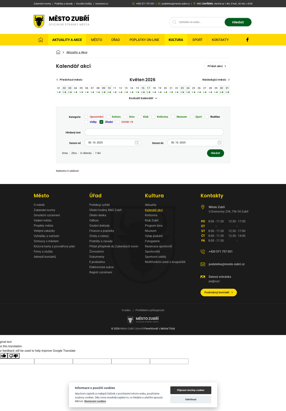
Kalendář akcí (154, 210)
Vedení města (43, 220)
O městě (39, 205)
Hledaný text (73, 132)
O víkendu (86, 153)
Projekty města (43, 225)
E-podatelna (97, 262)
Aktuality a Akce (67, 40)
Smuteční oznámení (47, 215)
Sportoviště (152, 251)
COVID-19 (127, 121)
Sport (197, 40)
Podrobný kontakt (218, 292)
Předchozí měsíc (69, 80)
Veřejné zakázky (44, 231)
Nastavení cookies (95, 401)
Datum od (75, 143)
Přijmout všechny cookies (190, 390)
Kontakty (220, 40)
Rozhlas (215, 116)
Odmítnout (190, 399)
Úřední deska (97, 215)
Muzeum (182, 116)
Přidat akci (217, 66)
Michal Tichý (168, 328)
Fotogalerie (152, 241)
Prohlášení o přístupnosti (149, 310)
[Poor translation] (13, 356)
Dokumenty (96, 256)
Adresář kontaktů (45, 256)
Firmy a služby (43, 251)
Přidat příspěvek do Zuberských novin (113, 246)
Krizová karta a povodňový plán (54, 246)
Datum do (157, 143)
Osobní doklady (99, 225)
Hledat (238, 22)
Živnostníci (96, 251)
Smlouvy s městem (46, 241)
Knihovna (162, 116)
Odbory (94, 220)
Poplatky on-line (144, 40)
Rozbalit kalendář (143, 98)
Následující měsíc (216, 80)
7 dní (98, 153)
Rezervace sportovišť (158, 246)
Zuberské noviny (44, 210)
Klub (145, 116)
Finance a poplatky (101, 231)
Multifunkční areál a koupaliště (165, 262)
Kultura (176, 40)
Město (96, 40)
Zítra (74, 153)
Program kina (154, 225)
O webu (126, 310)
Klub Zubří (151, 220)
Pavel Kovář (151, 328)
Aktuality (150, 205)
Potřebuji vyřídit (99, 205)
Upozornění (96, 116)
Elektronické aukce (101, 267)
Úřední (109, 121)
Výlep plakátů (154, 236)
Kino (132, 116)
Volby (93, 121)
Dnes (65, 153)
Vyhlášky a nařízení (46, 236)
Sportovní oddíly (155, 256)
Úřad (115, 40)
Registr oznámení (100, 272)
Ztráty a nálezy (99, 236)
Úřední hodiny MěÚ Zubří (105, 210)
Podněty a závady (101, 241)
